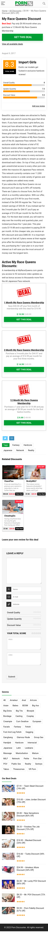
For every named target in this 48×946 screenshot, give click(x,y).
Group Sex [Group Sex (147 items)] (38, 737)
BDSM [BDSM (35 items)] (25, 705)
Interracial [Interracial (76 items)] (32, 742)
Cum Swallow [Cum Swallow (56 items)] (22, 721)
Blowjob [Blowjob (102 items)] (30, 711)
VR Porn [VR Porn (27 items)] (32, 769)
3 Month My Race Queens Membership (24, 350)
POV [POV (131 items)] (5, 764)
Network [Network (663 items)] (16, 758)
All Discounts (15, 11)
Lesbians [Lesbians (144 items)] (29, 748)
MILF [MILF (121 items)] (5, 758)
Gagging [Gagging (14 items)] (29, 732)
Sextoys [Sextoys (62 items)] (38, 764)
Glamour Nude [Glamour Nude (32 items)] (23, 737)
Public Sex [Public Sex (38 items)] (16, 764)
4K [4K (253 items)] (4, 700)
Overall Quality (13, 612)
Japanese (7, 450)
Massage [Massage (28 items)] (7, 753)
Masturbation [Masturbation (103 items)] (22, 753)
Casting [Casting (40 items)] (18, 716)
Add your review (38, 106)
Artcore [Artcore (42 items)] (33, 700)
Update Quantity (14, 619)
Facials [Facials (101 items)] (6, 727)
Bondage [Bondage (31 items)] (7, 716)
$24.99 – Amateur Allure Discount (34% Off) (28, 868)
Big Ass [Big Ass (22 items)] (35, 705)
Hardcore (28, 445)
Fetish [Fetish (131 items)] (28, 727)
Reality (31, 450)
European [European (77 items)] (37, 721)
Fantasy (15, 445)
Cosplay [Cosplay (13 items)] (30, 716)
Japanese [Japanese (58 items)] (7, 748)
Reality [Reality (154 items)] (28, 764)
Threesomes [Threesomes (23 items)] (19, 769)
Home (4, 11)
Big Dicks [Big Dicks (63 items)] (7, 711)
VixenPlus (8, 481)
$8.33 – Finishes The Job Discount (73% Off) (28, 828)
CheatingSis (9, 516)
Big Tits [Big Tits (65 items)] (19, 711)
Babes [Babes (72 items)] (15, 705)
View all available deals (12, 44)
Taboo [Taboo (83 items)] (6, 769)
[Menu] (3, 3)
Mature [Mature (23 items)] (35, 753)
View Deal (19, 494)
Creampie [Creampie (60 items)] (7, 721)
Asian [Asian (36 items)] (5, 705)
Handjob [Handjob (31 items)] (7, 742)
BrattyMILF (31, 481)
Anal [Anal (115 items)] (24, 700)
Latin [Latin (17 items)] (18, 748)
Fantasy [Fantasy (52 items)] (17, 727)
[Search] (44, 3)
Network (20, 450)
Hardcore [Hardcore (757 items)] (19, 742)
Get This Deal (23, 37)
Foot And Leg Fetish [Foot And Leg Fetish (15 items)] (12, 732)
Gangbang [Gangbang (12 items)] (8, 737)
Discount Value (14, 625)
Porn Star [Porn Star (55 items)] (37, 758)
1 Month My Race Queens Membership (24, 302)
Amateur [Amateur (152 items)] (14, 700)
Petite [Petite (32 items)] (26, 758)
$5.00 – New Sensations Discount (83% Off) (28, 814)
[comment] (24, 571)
